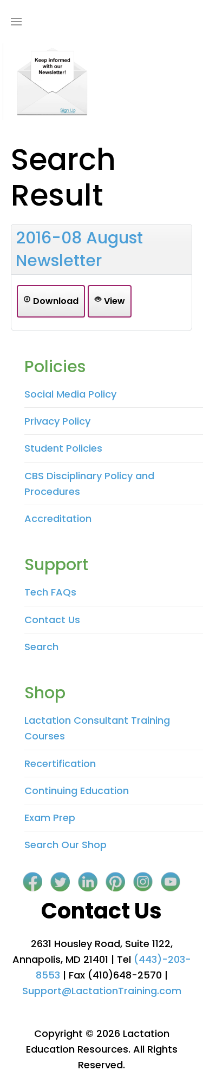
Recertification (60, 763)
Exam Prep (49, 817)
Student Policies (63, 448)
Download (50, 301)
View (109, 301)
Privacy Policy (57, 421)
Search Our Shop (65, 844)
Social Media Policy (70, 394)
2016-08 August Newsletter (79, 249)
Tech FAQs (50, 592)
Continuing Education (76, 790)
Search (41, 646)
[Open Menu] (16, 21)
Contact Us (52, 619)
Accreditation (57, 518)
